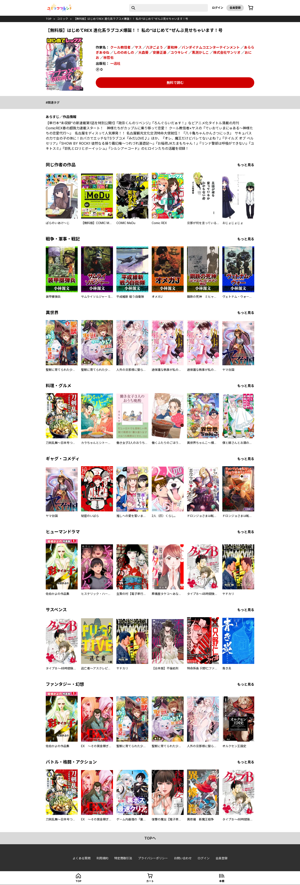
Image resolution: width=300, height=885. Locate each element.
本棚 (221, 881)
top (48, 18)
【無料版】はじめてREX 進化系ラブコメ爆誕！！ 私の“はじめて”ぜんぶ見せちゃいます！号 (131, 18)
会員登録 (235, 7)
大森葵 (143, 52)
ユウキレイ (179, 52)
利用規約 (102, 858)
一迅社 (115, 63)
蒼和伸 (172, 47)
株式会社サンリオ (226, 52)
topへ (150, 838)
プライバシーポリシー (153, 858)
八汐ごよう (154, 47)
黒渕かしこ (200, 52)
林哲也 (108, 57)
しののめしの (124, 52)
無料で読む (175, 82)
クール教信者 (120, 47)
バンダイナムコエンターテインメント (211, 47)
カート (150, 881)
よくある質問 (81, 858)
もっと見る (245, 165)
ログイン (217, 7)
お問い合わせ (183, 858)
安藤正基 (159, 52)
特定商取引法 (123, 858)
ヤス (138, 47)
